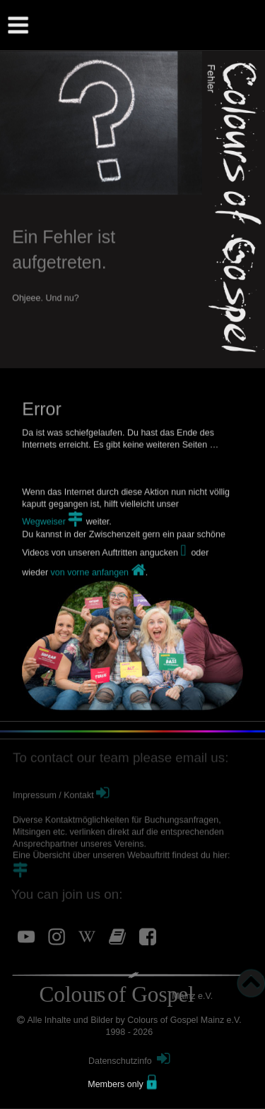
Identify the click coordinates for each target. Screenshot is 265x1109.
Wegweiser (45, 541)
